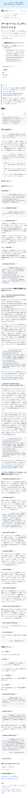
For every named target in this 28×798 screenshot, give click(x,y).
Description (7, 129)
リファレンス (22, 14)
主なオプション (7, 186)
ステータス (3, 791)
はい (4, 767)
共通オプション (7, 647)
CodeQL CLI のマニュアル (10, 17)
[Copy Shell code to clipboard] (24, 114)
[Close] (24, 2)
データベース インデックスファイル (12, 18)
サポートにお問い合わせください (9, 778)
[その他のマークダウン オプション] (16, 66)
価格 (9, 791)
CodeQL (15, 15)
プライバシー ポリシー (5, 769)
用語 (13, 789)
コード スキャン (7, 15)
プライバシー (18, 789)
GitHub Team (9, 55)
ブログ (2, 792)
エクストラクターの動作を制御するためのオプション (14, 289)
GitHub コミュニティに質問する (9, 776)
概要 (4, 108)
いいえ (11, 767)
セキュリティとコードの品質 (10, 14)
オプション (6, 181)
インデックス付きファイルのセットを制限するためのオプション (14, 473)
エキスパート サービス (16, 791)
